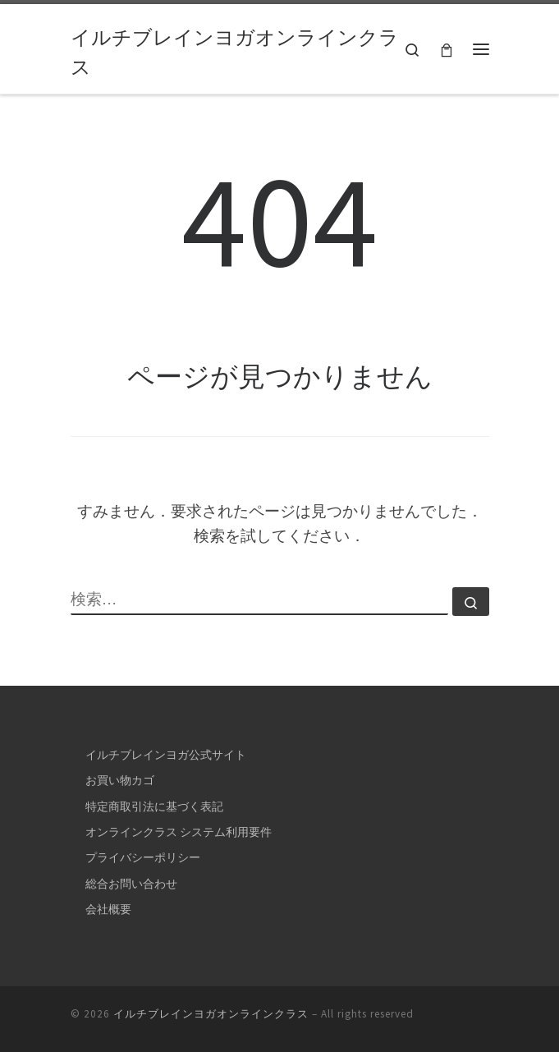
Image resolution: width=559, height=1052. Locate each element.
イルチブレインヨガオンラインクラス (211, 1014)
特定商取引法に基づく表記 (154, 806)
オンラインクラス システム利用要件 (178, 832)
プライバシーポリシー (142, 857)
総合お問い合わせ (131, 883)
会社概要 (108, 909)
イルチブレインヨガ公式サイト (165, 754)
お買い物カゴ (119, 780)
